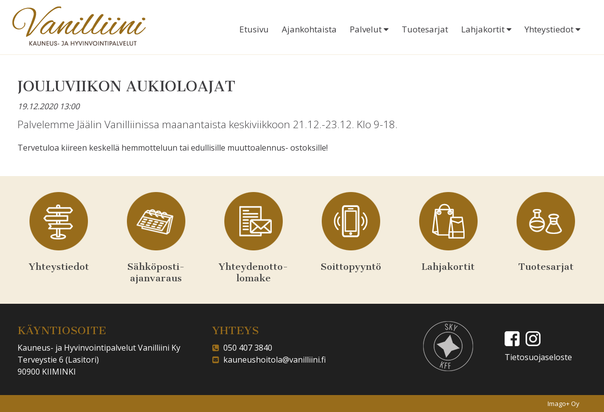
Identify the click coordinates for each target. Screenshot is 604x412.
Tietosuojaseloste (538, 357)
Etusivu (254, 29)
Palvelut (369, 29)
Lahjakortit (486, 29)
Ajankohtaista (309, 29)
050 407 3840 (245, 347)
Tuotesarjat (425, 29)
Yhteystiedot (553, 29)
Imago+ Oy (564, 403)
